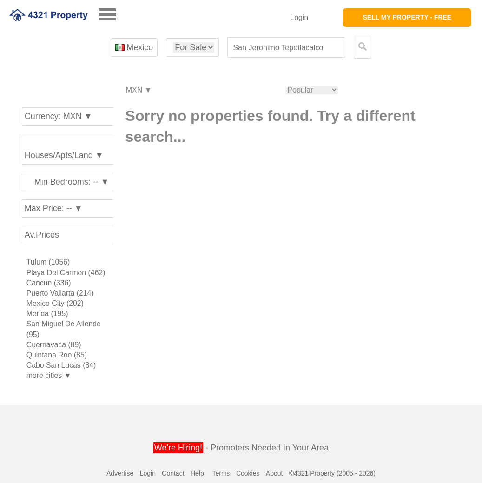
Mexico (134, 47)
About (274, 473)
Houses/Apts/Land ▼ (64, 149)
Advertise (119, 473)
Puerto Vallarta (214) (60, 293)
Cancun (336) (48, 283)
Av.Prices (42, 234)
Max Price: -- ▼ (54, 208)
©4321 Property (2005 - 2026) (332, 473)
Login (299, 17)
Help (197, 473)
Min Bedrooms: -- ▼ (67, 181)
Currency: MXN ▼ (58, 116)
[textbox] (286, 48)
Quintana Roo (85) (56, 355)
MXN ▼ (138, 90)
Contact (173, 473)
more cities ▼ (49, 375)
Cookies (248, 473)
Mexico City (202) (55, 303)
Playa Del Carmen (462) (66, 273)
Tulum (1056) (48, 262)
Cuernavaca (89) (53, 345)
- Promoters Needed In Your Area (241, 447)
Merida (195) (47, 314)
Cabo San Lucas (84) (61, 365)
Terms (221, 473)
